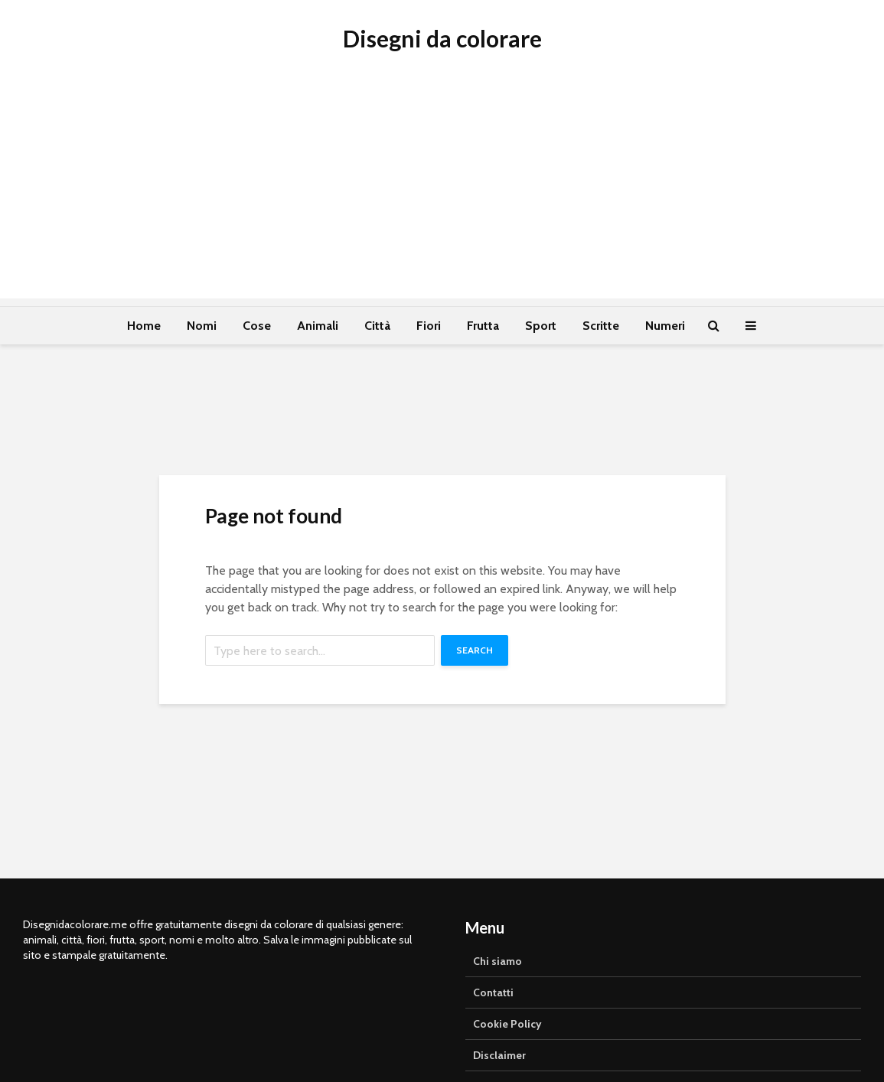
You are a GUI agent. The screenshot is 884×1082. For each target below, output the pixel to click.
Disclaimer (499, 1055)
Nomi (202, 325)
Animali (317, 325)
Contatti (493, 992)
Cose (257, 325)
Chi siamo (497, 961)
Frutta (483, 325)
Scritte (600, 325)
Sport (540, 325)
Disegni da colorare (442, 38)
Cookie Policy (507, 1024)
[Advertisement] (442, 191)
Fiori (428, 325)
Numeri (665, 325)
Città (377, 325)
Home (144, 325)
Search (474, 650)
